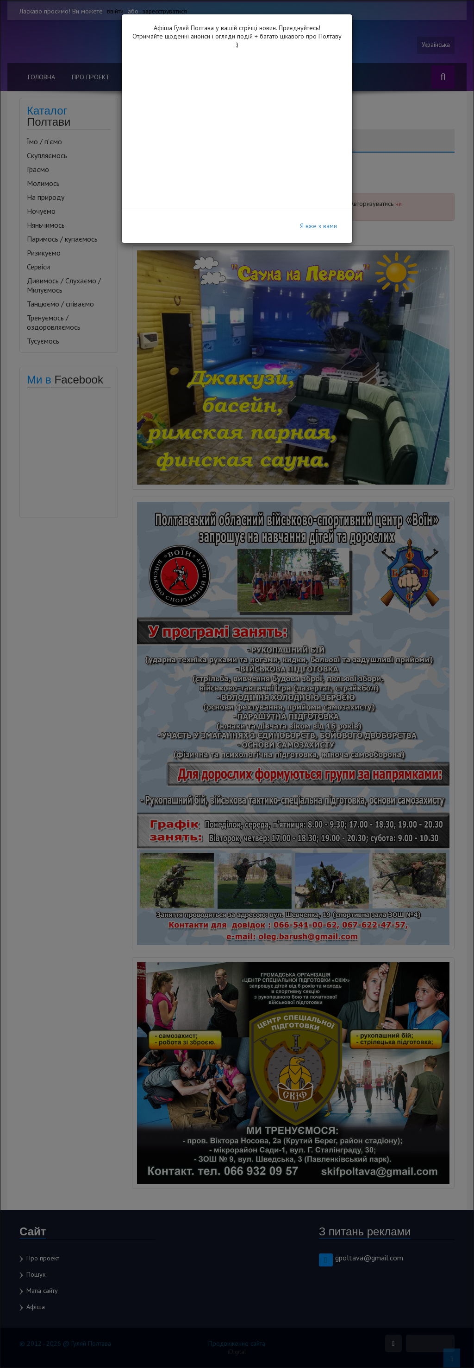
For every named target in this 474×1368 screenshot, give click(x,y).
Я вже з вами (318, 226)
